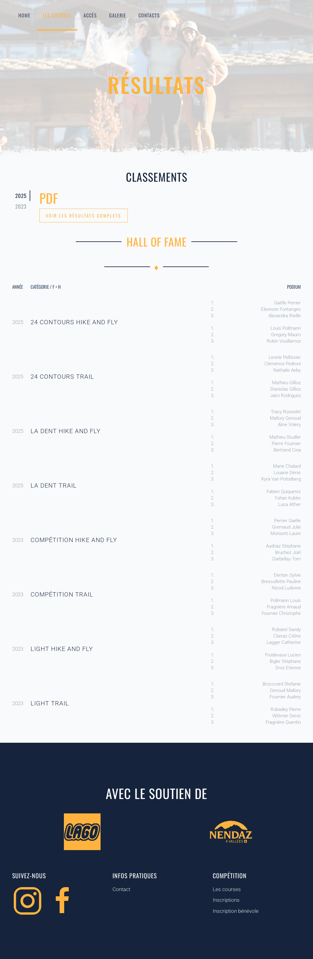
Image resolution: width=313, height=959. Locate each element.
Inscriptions (225, 900)
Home (24, 15)
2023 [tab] (21, 206)
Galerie (117, 15)
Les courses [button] (57, 15)
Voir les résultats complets (83, 215)
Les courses (226, 889)
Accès (90, 15)
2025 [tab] (21, 195)
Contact (121, 889)
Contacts (149, 15)
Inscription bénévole (235, 911)
